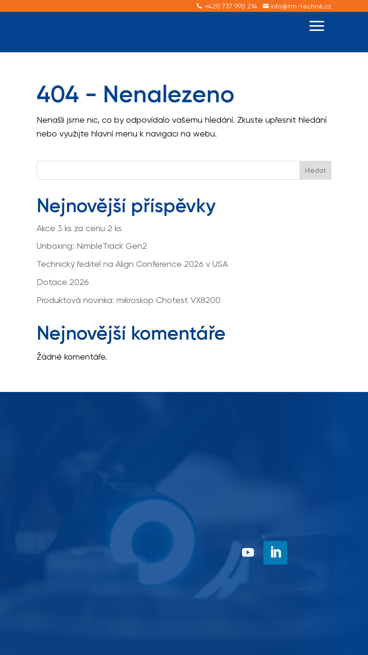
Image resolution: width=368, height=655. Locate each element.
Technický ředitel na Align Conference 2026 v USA (132, 264)
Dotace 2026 (63, 282)
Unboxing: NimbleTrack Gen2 (92, 246)
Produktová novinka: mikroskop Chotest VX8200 (129, 300)
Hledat (315, 170)
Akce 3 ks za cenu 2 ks (79, 228)
